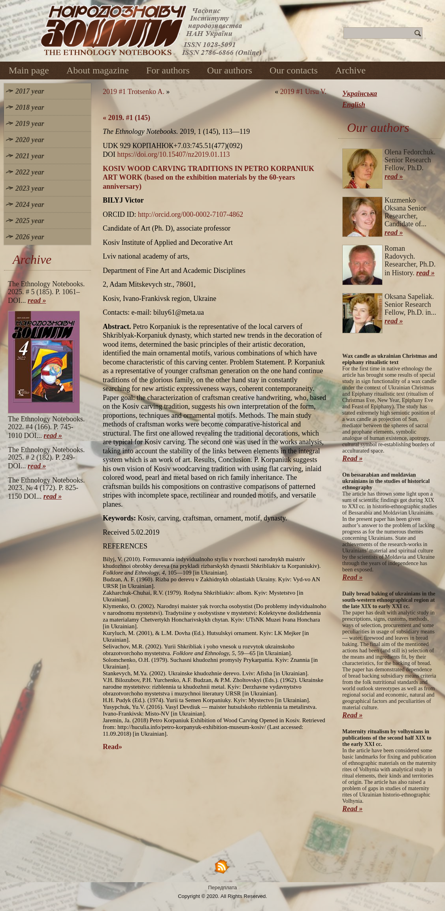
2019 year (29, 124)
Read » (352, 458)
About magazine (97, 70)
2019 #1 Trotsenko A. (133, 92)
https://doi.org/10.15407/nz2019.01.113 (173, 154)
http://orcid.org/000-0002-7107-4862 (190, 214)
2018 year (29, 107)
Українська (359, 94)
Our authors (229, 70)
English (353, 105)
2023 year (29, 188)
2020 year (29, 140)
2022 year (29, 172)
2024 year (29, 204)
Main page (29, 70)
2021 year (29, 156)
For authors (168, 70)
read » (37, 300)
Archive (350, 70)
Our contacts (294, 70)
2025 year (29, 221)
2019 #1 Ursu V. (303, 92)
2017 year (29, 91)
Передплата (222, 887)
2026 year (29, 237)
